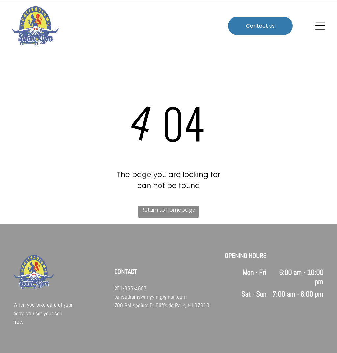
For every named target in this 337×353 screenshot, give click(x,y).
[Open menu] (320, 26)
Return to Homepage (168, 210)
